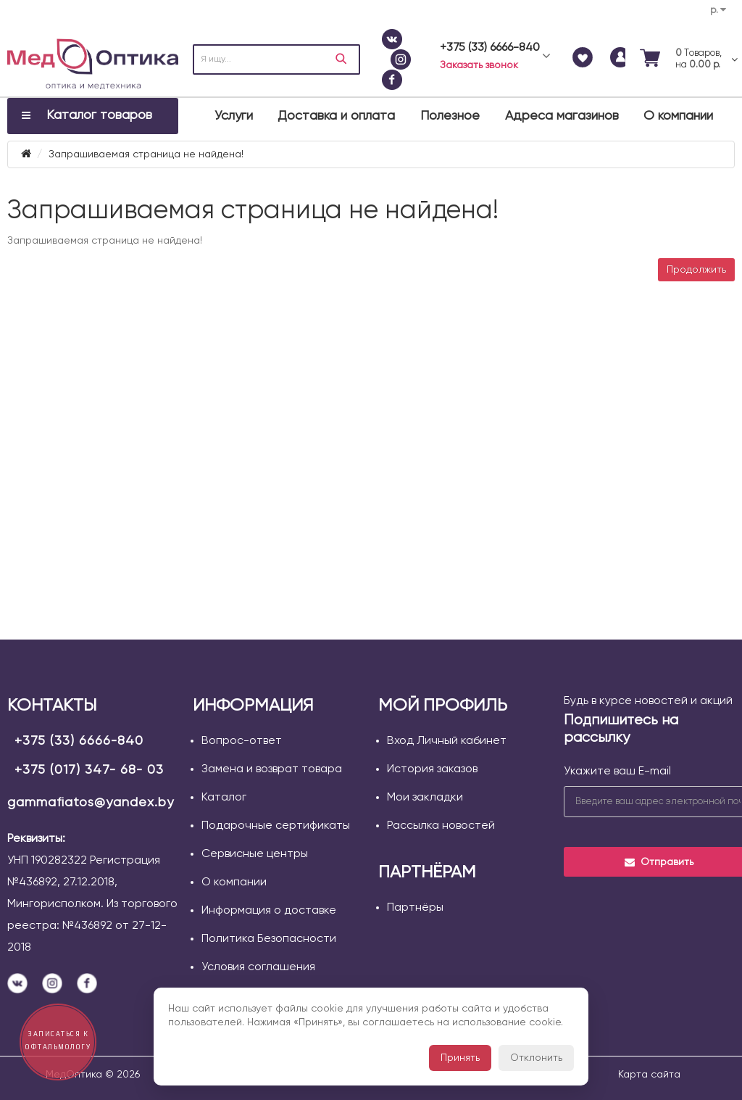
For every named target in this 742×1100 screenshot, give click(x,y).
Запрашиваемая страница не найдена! (146, 154)
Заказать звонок (479, 65)
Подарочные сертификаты (275, 826)
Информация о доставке (268, 911)
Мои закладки (425, 797)
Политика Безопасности (268, 939)
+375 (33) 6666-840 (78, 741)
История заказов (432, 769)
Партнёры (415, 908)
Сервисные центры (254, 854)
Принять (460, 1058)
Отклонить (536, 1058)
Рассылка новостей (441, 826)
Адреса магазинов (562, 116)
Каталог (223, 797)
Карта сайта (649, 1075)
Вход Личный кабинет (447, 741)
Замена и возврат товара (271, 769)
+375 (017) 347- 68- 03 (89, 770)
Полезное (450, 116)
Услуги (233, 116)
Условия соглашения (258, 967)
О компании (678, 116)
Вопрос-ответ (241, 741)
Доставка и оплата (336, 116)
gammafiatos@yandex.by (90, 802)
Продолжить (696, 270)
